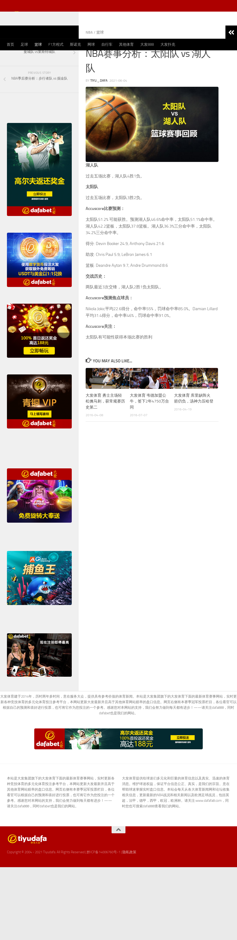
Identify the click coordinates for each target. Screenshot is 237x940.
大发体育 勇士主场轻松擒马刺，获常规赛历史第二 (105, 426)
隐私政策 (129, 877)
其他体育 (126, 44)
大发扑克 (167, 44)
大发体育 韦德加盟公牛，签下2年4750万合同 (149, 426)
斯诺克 (75, 44)
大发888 (147, 44)
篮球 (38, 44)
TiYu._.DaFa (98, 105)
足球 (24, 44)
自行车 (106, 44)
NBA (89, 57)
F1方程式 (55, 44)
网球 (91, 44)
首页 (10, 44)
